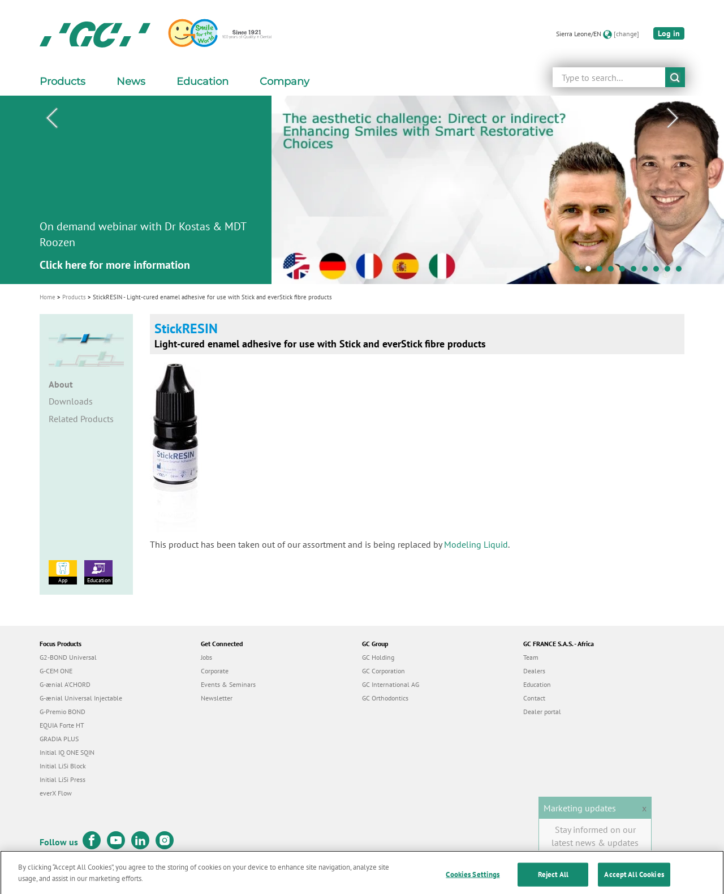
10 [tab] (681, 271)
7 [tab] (647, 271)
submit (675, 77)
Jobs (206, 657)
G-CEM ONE (56, 671)
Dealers (534, 671)
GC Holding (378, 657)
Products (74, 297)
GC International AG (390, 684)
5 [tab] (625, 271)
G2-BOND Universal (68, 657)
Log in (669, 33)
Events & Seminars (228, 684)
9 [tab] (670, 271)
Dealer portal (542, 711)
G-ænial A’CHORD (65, 684)
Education (98, 572)
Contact (534, 698)
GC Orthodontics (385, 698)
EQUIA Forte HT (62, 725)
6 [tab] (636, 271)
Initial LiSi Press (62, 779)
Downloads (71, 401)
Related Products (81, 418)
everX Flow (56, 793)
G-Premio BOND (62, 711)
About (61, 384)
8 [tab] (659, 271)
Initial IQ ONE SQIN (67, 752)
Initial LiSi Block (63, 766)
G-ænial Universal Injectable (81, 698)
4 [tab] (613, 271)
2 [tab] (591, 271)
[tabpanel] (362, 190)
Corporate (215, 671)
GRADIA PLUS (59, 738)
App (63, 572)
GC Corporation (383, 671)
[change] (626, 33)
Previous (51, 118)
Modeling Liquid (476, 544)
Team (530, 657)
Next (672, 118)
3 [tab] (602, 271)
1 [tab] (579, 271)
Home (47, 297)
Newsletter (216, 698)
